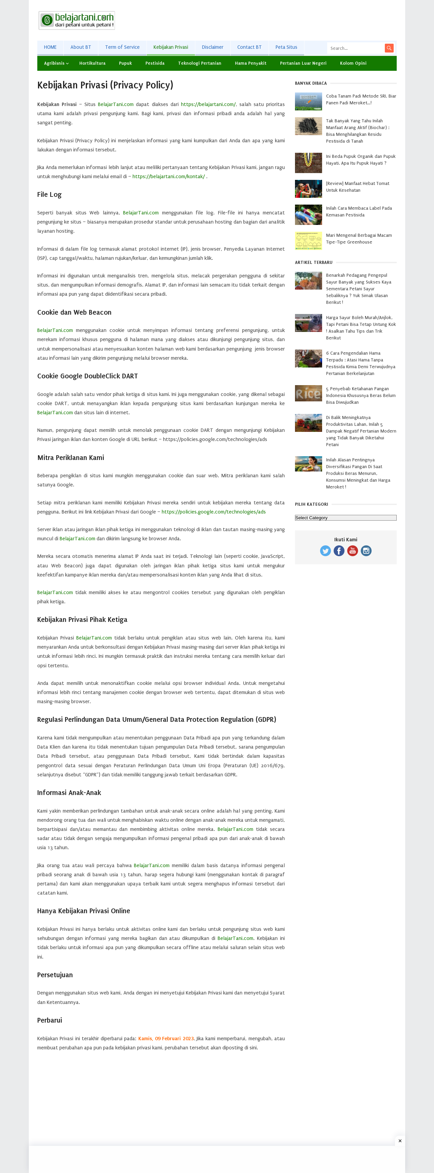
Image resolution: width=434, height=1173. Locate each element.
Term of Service (122, 47)
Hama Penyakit (251, 63)
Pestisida (154, 63)
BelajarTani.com (116, 104)
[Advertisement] (273, 20)
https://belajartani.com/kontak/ (169, 176)
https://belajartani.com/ (208, 104)
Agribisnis (54, 63)
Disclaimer (212, 47)
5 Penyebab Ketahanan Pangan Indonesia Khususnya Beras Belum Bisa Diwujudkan (361, 395)
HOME (50, 47)
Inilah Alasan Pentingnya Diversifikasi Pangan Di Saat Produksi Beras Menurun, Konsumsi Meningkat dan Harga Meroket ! (358, 473)
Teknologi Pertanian (199, 63)
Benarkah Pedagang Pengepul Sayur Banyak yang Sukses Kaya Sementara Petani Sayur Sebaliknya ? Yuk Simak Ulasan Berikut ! (358, 289)
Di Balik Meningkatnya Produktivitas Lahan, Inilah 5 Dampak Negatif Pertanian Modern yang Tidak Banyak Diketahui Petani (361, 431)
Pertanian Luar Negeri (303, 63)
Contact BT (249, 47)
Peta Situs (286, 47)
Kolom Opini (353, 63)
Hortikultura (92, 63)
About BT (81, 47)
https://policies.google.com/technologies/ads (214, 512)
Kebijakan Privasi (171, 47)
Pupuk (125, 63)
